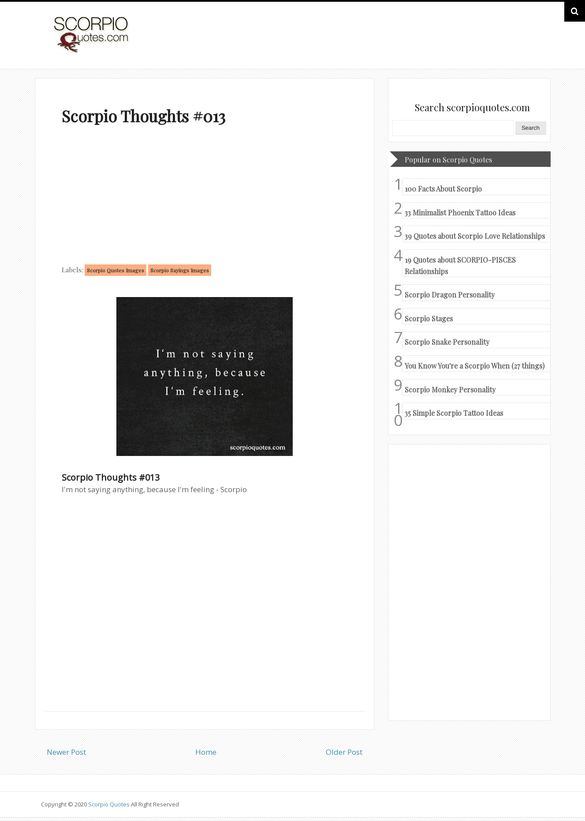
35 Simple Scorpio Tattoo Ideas (454, 413)
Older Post (344, 752)
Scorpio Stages (429, 318)
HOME (520, 43)
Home (205, 752)
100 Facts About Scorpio (443, 188)
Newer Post (66, 752)
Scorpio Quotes (109, 804)
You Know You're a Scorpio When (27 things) (474, 365)
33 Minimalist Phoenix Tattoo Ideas (460, 212)
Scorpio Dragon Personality (450, 294)
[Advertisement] (205, 197)
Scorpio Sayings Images (179, 270)
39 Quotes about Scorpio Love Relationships (475, 236)
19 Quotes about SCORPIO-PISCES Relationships (460, 265)
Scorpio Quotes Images (115, 270)
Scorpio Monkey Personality (450, 389)
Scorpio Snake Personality (447, 341)
